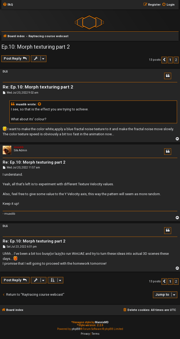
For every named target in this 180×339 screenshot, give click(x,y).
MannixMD (102, 322)
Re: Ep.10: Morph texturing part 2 (38, 87)
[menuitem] (8, 5)
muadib (21, 104)
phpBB (76, 329)
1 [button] (170, 60)
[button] (164, 60)
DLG (5, 71)
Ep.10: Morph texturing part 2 (35, 47)
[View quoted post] (39, 104)
